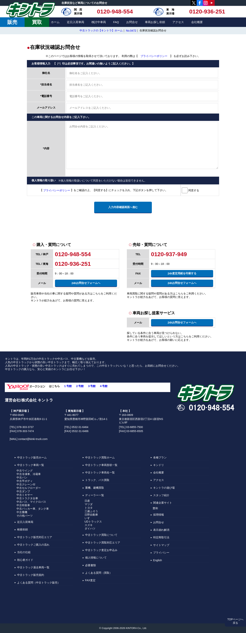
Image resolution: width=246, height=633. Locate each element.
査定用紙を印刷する (182, 273)
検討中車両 (98, 22)
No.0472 (131, 30)
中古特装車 (23, 505)
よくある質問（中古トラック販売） (38, 582)
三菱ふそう (91, 511)
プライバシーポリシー (154, 56)
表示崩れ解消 (161, 529)
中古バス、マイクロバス (31, 501)
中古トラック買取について (101, 535)
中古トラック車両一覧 (30, 465)
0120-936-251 (207, 11)
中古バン (22, 477)
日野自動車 (91, 514)
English (157, 560)
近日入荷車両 (75, 22)
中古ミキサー (25, 494)
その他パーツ (25, 515)
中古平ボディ (25, 480)
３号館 (91, 386)
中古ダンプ (23, 491)
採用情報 (158, 514)
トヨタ (89, 507)
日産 (87, 500)
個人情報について (96, 557)
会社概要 (197, 22)
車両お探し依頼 (155, 22)
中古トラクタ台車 (27, 498)
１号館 (68, 386)
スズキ (89, 525)
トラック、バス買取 (97, 480)
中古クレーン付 (26, 484)
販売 (12, 22)
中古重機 (22, 512)
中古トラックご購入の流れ (33, 544)
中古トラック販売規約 (30, 575)
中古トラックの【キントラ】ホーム (101, 30)
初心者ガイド (25, 559)
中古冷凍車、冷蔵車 (29, 474)
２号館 (80, 386)
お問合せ (132, 22)
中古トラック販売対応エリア (34, 537)
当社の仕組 (24, 552)
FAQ (116, 22)
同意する (193, 190)
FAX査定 (90, 580)
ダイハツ (90, 528)
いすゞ (89, 518)
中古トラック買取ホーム (100, 457)
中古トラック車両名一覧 (100, 472)
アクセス (178, 22)
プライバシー (161, 552)
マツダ (89, 504)
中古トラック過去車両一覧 (33, 567)
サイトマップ (161, 545)
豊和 (155, 508)
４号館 (103, 386)
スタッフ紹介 (161, 495)
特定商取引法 (161, 537)
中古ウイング (25, 470)
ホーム (55, 22)
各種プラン (160, 457)
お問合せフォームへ (85, 283)
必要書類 (90, 565)
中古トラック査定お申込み (101, 550)
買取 (37, 22)
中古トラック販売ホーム (32, 457)
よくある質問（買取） (98, 572)
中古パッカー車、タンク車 (33, 508)
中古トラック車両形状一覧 (101, 465)
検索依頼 (22, 529)
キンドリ (158, 465)
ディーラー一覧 (94, 495)
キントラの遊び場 (164, 487)
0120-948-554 (115, 11)
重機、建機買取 (94, 487)
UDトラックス (93, 521)
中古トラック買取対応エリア (102, 542)
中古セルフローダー (29, 487)
